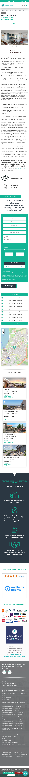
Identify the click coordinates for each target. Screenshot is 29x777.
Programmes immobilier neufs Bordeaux (12, 727)
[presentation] (14, 259)
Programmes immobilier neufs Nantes (11, 721)
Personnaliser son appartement (10, 757)
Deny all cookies (20, 772)
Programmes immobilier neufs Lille (11, 723)
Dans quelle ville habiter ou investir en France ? (14, 760)
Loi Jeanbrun (5, 747)
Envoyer (14, 263)
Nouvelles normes (7, 755)
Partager (8, 286)
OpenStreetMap (20, 381)
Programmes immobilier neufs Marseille (12, 730)
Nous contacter (7, 714)
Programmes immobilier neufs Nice (11, 732)
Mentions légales (11, 279)
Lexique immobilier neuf (9, 699)
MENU (24, 5)
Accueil (4, 696)
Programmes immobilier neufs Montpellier (13, 734)
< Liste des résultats (23, 12)
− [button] (3, 348)
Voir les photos (14, 50)
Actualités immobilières (9, 701)
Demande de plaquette (10, 196)
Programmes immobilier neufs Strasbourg (12, 740)
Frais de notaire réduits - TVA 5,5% (10, 749)
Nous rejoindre (7, 712)
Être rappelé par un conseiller (14, 267)
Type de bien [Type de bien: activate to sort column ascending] (7, 296)
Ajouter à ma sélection (14, 52)
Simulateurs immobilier (9, 703)
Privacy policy (19, 775)
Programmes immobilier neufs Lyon (11, 725)
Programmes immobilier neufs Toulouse (12, 736)
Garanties (4, 753)
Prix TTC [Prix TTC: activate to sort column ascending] (24, 295)
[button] (3, 37)
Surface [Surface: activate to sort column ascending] (17, 296)
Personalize (10, 775)
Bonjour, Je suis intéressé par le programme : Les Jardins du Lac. (14, 239)
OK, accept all (8, 772)
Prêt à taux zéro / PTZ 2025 (9, 751)
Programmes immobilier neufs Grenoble (12, 738)
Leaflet (14, 381)
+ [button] (3, 346)
